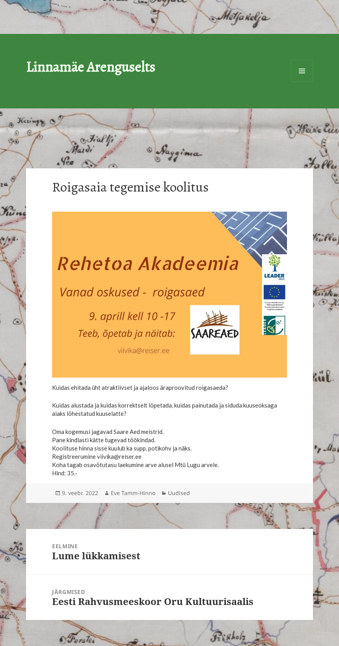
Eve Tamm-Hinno (133, 493)
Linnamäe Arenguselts (90, 66)
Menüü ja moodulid (302, 71)
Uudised (179, 493)
